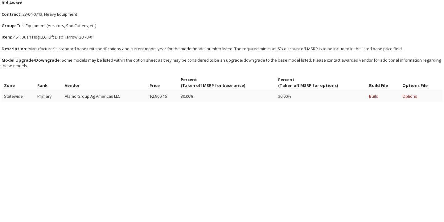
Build (373, 96)
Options (409, 96)
